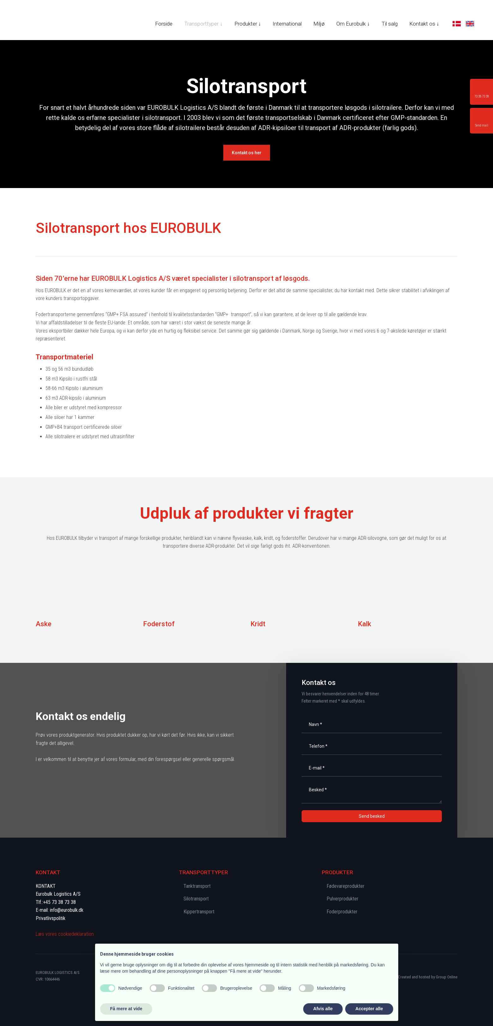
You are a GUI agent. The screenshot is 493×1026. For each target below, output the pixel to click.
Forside (163, 24)
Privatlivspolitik (50, 918)
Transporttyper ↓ (203, 24)
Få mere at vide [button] (126, 1008)
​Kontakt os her (247, 152)
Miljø (319, 24)
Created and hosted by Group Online (427, 977)
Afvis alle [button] (323, 1008)
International (287, 24)
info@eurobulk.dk (66, 910)
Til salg (390, 24)
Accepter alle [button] (369, 1008)
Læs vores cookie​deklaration (65, 934)
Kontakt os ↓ (424, 24)
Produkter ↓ (247, 24)
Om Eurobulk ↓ (353, 24)
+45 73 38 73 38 (59, 902)
